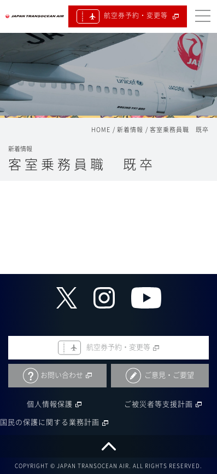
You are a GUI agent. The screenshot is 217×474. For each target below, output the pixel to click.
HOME (100, 130)
